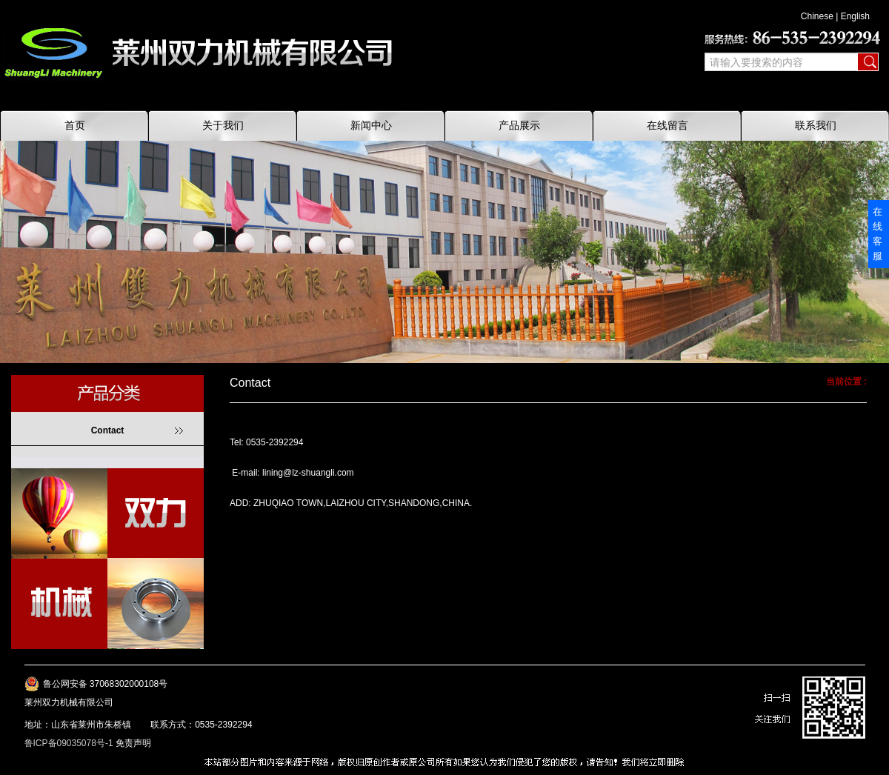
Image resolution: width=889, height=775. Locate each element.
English (855, 16)
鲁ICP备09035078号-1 (68, 743)
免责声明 (133, 743)
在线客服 (877, 234)
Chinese (817, 16)
